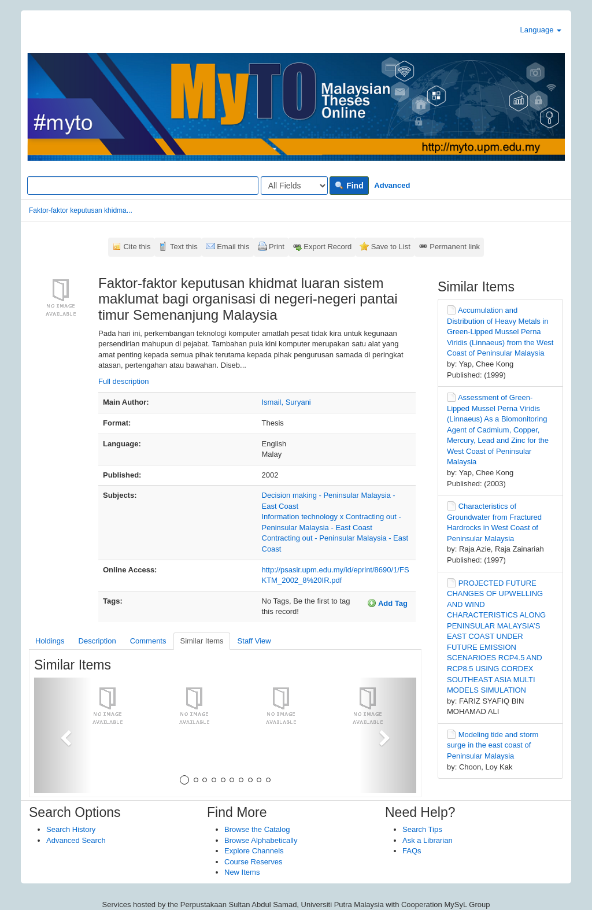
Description (97, 641)
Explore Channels (254, 850)
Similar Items (201, 641)
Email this (233, 246)
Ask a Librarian (427, 840)
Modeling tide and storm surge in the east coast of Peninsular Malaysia (492, 745)
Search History (70, 829)
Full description (123, 381)
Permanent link (455, 246)
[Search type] (294, 185)
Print (276, 246)
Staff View (254, 641)
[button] (62, 735)
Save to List (390, 246)
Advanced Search (76, 840)
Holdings (50, 641)
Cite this (137, 246)
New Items (242, 872)
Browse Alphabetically (260, 840)
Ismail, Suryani (286, 402)
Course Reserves (253, 861)
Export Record (328, 246)
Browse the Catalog (257, 829)
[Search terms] (142, 185)
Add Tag (387, 603)
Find (349, 185)
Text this (184, 246)
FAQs (411, 850)
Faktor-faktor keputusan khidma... (80, 210)
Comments (148, 641)
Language (540, 29)
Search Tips (422, 829)
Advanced (392, 185)
